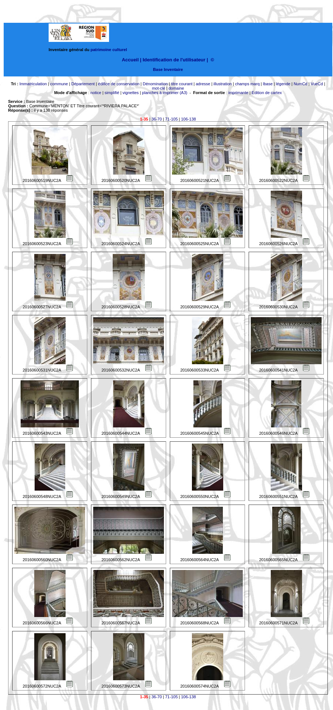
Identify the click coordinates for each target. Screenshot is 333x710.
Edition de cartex (267, 92)
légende (283, 84)
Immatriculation (33, 84)
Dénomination (155, 84)
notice (96, 92)
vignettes (131, 92)
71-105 (171, 119)
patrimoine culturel (109, 49)
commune (59, 84)
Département (83, 84)
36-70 (156, 119)
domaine (176, 88)
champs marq (247, 84)
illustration (223, 84)
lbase (268, 84)
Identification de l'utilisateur (174, 59)
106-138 (188, 119)
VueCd (317, 84)
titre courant (181, 84)
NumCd (300, 84)
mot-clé (158, 88)
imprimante (238, 92)
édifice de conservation (119, 84)
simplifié (112, 92)
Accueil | (131, 59)
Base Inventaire (168, 69)
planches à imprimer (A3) (164, 92)
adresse (203, 84)
